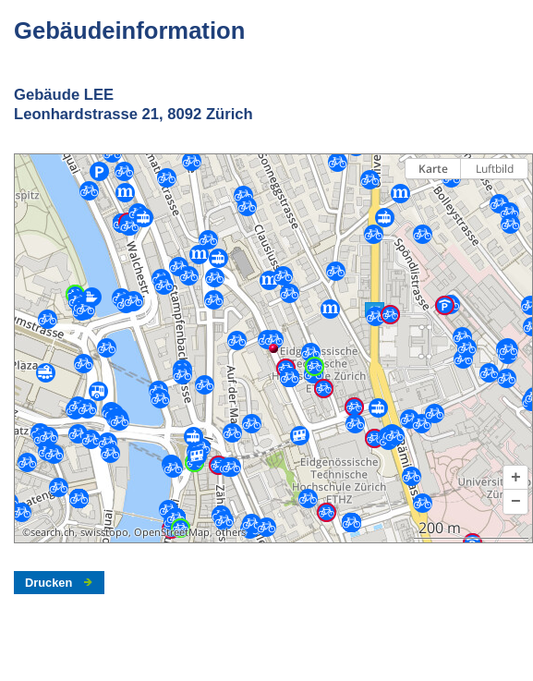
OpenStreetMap (172, 532)
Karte (433, 168)
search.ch (52, 532)
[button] (515, 478)
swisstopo (104, 532)
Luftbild (495, 168)
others (230, 532)
